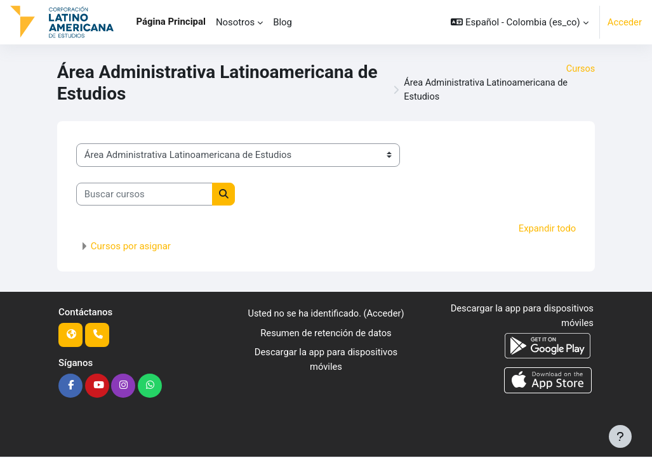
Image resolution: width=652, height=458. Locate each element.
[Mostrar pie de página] (620, 436)
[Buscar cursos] (144, 195)
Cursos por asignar (131, 246)
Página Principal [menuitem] (171, 21)
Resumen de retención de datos (326, 333)
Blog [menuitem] (282, 22)
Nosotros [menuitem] (235, 22)
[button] (519, 22)
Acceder (624, 22)
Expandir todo (547, 229)
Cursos (580, 69)
